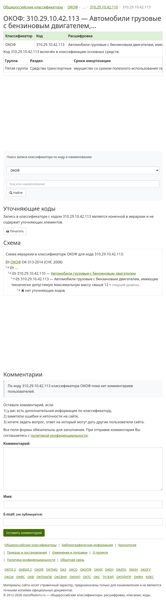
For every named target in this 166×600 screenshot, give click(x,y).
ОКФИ (138, 577)
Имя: (7, 496)
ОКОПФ (86, 569)
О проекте (100, 552)
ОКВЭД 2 (25, 569)
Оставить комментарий (24, 533)
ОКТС (87, 577)
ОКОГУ (146, 569)
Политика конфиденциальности (31, 560)
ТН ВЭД (108, 577)
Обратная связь (72, 560)
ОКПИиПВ (44, 577)
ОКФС (20, 577)
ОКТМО (52, 569)
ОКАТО (121, 569)
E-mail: (22, 514)
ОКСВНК (60, 577)
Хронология (127, 545)
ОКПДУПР (123, 577)
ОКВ (31, 577)
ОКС (97, 577)
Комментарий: (16, 443)
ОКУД (98, 569)
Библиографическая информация (87, 545)
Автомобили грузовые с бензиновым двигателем (93, 273)
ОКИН (133, 569)
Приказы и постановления (27, 552)
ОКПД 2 (10, 569)
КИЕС (150, 577)
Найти (16, 192)
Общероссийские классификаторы (30, 545)
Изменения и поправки (70, 552)
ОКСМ (9, 577)
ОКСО (73, 569)
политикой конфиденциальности (59, 435)
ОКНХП (75, 577)
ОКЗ (63, 569)
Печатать (15, 231)
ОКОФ (15, 262)
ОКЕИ (109, 569)
